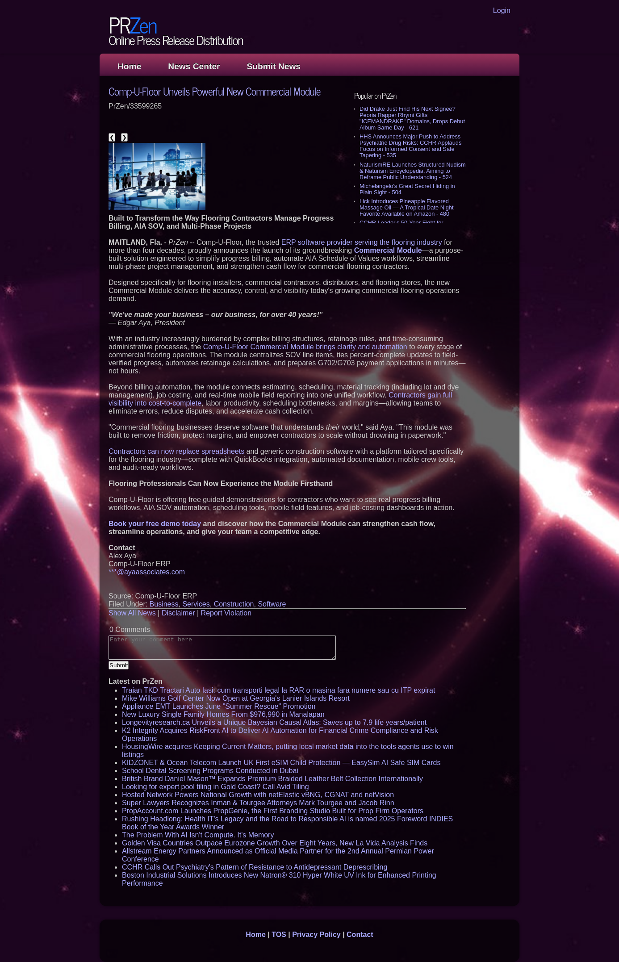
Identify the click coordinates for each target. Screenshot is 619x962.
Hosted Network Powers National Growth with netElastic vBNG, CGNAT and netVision (258, 795)
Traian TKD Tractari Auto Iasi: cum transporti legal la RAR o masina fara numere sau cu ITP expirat (278, 690)
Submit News (274, 66)
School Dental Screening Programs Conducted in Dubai (210, 770)
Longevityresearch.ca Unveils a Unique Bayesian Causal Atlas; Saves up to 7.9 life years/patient (274, 722)
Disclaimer (178, 613)
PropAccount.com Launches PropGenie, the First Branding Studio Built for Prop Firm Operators (272, 811)
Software (272, 604)
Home (129, 66)
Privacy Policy (316, 934)
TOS (279, 934)
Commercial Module (388, 250)
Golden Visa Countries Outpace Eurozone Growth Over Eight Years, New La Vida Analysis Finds (274, 843)
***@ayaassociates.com (147, 572)
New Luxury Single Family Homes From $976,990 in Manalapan (223, 714)
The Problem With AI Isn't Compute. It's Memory (198, 835)
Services (195, 604)
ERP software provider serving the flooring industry (361, 242)
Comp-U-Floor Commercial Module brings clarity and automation (305, 347)
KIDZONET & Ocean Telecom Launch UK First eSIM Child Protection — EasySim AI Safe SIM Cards (281, 762)
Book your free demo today (155, 523)
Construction (234, 604)
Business (164, 604)
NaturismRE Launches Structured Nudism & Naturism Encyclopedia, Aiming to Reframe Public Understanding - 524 (413, 170)
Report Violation (226, 613)
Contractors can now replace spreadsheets (176, 451)
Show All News (132, 613)
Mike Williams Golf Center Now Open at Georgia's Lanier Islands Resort (236, 698)
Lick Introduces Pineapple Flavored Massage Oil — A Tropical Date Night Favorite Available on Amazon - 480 (407, 207)
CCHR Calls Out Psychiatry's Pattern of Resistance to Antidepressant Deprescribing (254, 867)
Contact (360, 934)
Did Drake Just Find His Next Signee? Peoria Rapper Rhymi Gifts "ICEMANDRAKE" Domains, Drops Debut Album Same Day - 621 (412, 118)
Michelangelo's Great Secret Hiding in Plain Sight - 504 (407, 189)
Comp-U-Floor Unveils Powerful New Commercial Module (215, 91)
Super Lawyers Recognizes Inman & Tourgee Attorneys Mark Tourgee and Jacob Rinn (258, 803)
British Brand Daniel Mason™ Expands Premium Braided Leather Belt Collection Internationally (272, 778)
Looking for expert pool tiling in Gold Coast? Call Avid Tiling (215, 787)
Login (501, 10)
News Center (194, 66)
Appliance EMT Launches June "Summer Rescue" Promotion (219, 706)
